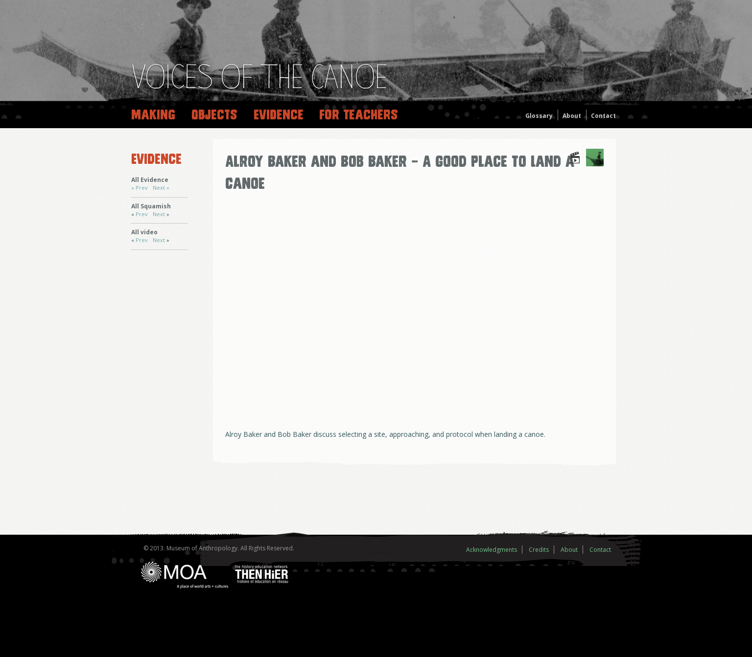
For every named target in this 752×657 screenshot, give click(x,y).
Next (159, 214)
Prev (142, 214)
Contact (603, 116)
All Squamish (151, 206)
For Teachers (358, 115)
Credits (539, 549)
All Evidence (149, 180)
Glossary (539, 116)
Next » (161, 187)
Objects (214, 115)
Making (153, 115)
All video (144, 232)
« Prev (139, 187)
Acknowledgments (491, 549)
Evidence (279, 115)
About (572, 116)
